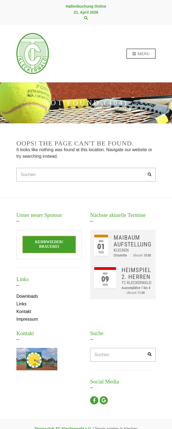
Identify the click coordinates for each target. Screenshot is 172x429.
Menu (141, 54)
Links (21, 304)
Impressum (27, 319)
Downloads (27, 296)
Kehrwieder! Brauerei (49, 244)
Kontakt (23, 311)
